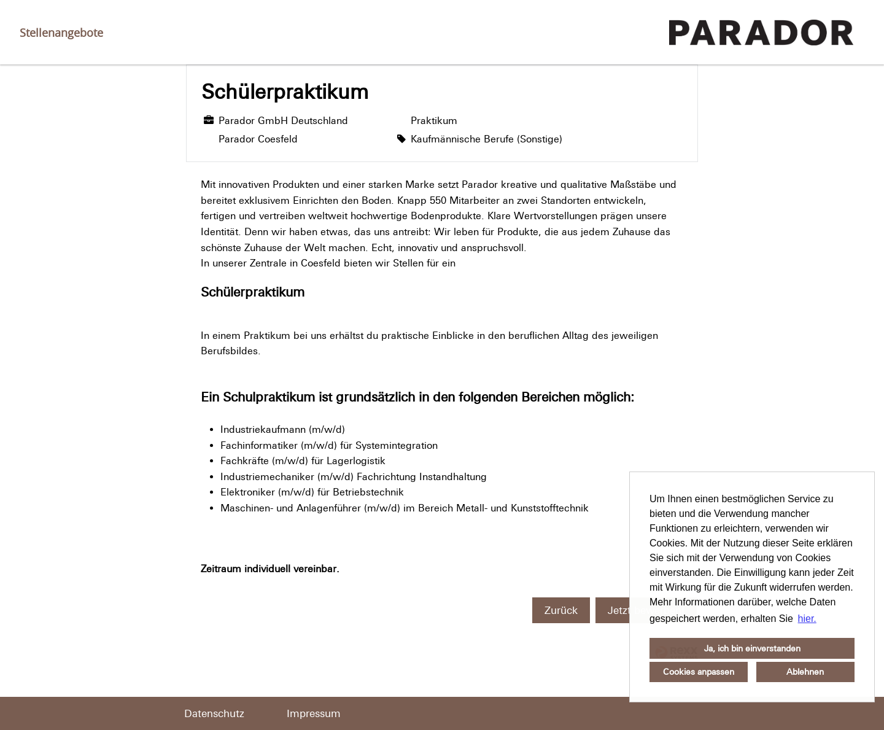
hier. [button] (807, 618)
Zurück (561, 610)
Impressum (314, 713)
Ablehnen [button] (805, 672)
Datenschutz (214, 713)
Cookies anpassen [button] (698, 672)
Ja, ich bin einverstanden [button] (752, 648)
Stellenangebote (61, 32)
